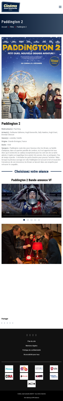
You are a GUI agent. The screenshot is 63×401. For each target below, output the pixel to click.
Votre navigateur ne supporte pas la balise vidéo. (31, 201)
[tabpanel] (31, 197)
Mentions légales (31, 346)
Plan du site (31, 341)
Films (12, 27)
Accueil (4, 27)
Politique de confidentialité (31, 350)
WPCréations (35, 397)
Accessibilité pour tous (31, 354)
